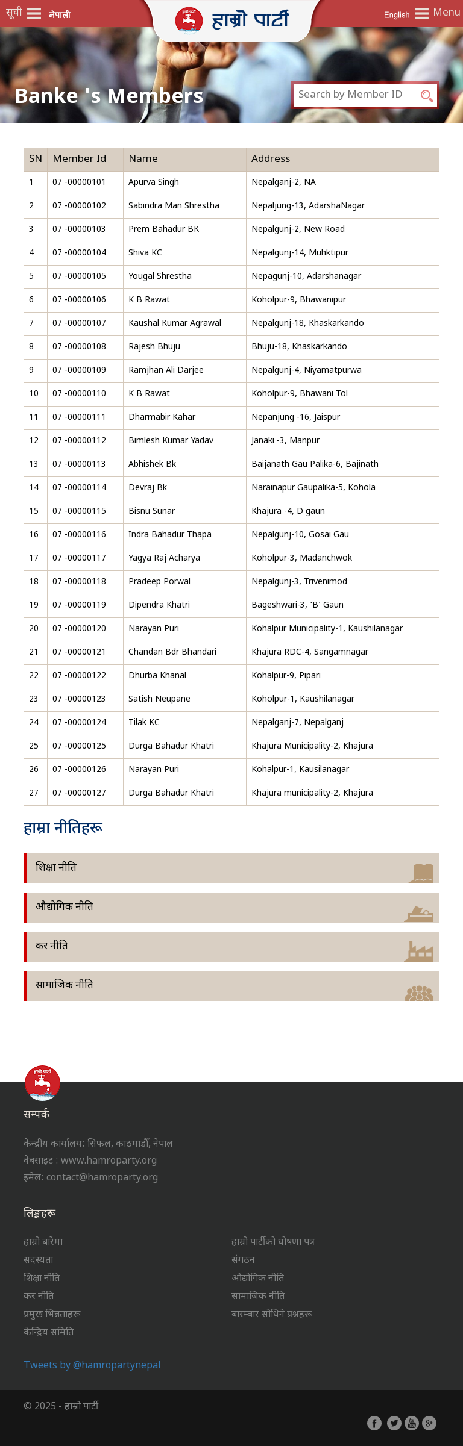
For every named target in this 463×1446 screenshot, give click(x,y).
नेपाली (60, 14)
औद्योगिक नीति (64, 907)
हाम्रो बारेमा (43, 1242)
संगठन (243, 1260)
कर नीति (52, 946)
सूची (14, 13)
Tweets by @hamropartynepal (92, 1366)
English (397, 14)
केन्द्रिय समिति (49, 1333)
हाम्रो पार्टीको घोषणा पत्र (273, 1242)
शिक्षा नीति (56, 868)
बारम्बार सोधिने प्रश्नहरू (272, 1315)
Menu (445, 13)
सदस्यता (38, 1260)
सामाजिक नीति (64, 986)
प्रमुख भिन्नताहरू (52, 1315)
